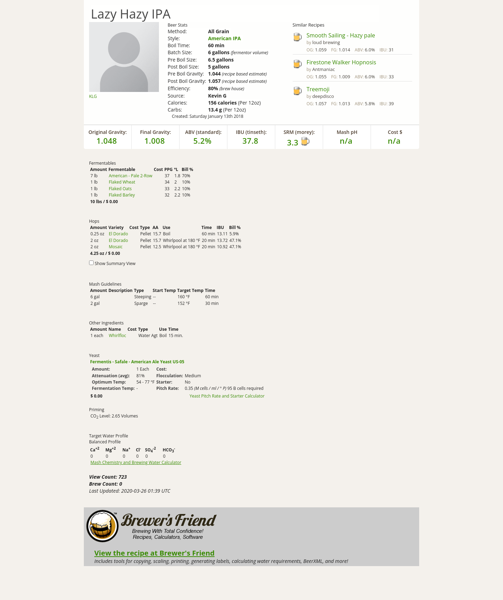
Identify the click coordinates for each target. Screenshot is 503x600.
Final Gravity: (155, 132)
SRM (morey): (299, 132)
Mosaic (115, 247)
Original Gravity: (107, 132)
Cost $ (395, 132)
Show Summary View (115, 263)
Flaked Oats (120, 189)
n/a (394, 140)
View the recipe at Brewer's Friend (154, 553)
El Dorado (118, 234)
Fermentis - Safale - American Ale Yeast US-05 (137, 362)
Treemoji (318, 89)
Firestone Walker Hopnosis (341, 62)
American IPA (224, 38)
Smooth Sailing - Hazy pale (341, 35)
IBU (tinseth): (251, 132)
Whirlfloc (117, 335)
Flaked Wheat (122, 182)
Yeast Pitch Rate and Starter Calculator (227, 396)
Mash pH (347, 132)
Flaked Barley (122, 195)
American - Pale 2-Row (130, 176)
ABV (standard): (203, 132)
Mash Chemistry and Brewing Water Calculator (135, 462)
